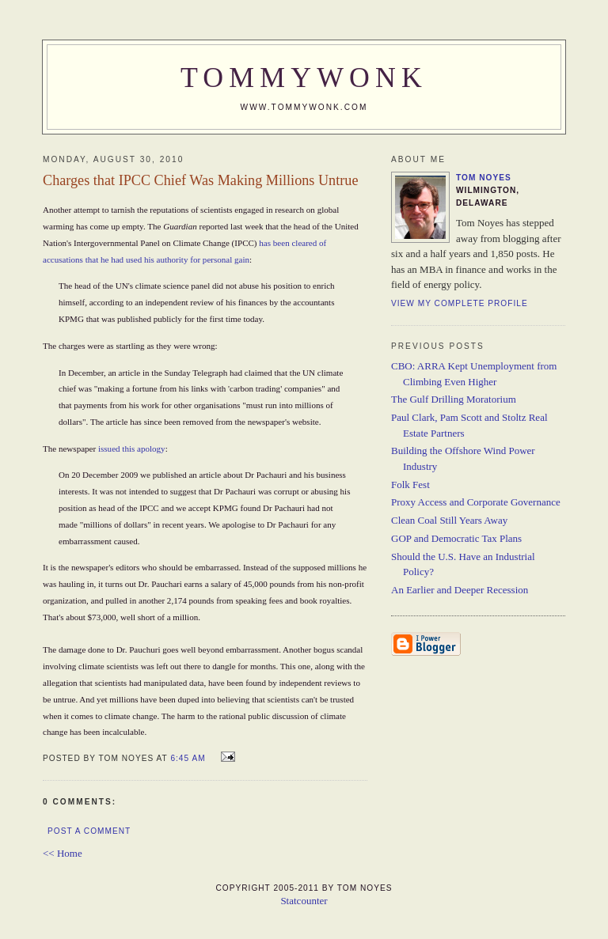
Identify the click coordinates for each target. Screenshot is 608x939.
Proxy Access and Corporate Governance (475, 502)
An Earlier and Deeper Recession (459, 590)
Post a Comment (89, 831)
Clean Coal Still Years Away (449, 520)
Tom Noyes (483, 177)
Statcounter (303, 901)
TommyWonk (304, 77)
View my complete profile (459, 303)
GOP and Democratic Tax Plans (456, 538)
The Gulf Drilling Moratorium (453, 399)
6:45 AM (187, 758)
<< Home (62, 853)
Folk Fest (410, 484)
